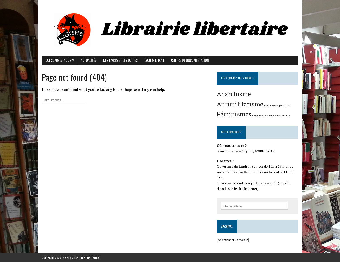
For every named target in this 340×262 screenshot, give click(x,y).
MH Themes (93, 257)
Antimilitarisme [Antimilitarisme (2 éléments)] (240, 104)
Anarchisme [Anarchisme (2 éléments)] (234, 94)
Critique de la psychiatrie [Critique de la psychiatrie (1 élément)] (277, 105)
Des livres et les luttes (120, 60)
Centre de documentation (190, 60)
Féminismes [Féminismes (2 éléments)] (234, 114)
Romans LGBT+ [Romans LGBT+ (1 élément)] (282, 115)
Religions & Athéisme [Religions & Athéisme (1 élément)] (263, 115)
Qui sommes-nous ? (59, 60)
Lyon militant (154, 60)
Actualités (88, 60)
